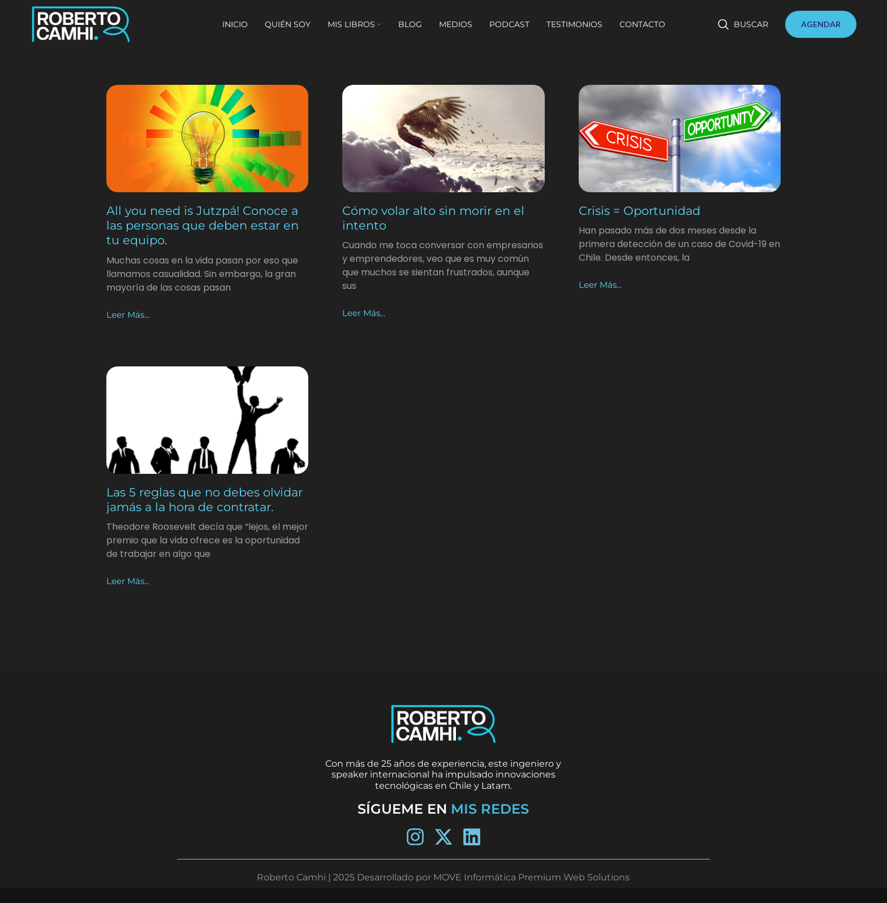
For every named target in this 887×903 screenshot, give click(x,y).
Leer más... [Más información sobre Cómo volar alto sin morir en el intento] (364, 313)
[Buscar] (743, 29)
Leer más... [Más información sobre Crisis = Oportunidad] (601, 284)
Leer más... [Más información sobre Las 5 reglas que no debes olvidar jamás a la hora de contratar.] (129, 596)
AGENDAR (821, 29)
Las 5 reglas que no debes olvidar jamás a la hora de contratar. (187, 507)
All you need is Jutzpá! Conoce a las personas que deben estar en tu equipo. (206, 225)
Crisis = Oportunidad (643, 210)
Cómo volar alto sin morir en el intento (437, 218)
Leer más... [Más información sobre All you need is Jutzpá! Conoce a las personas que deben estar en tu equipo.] (129, 314)
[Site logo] (93, 28)
